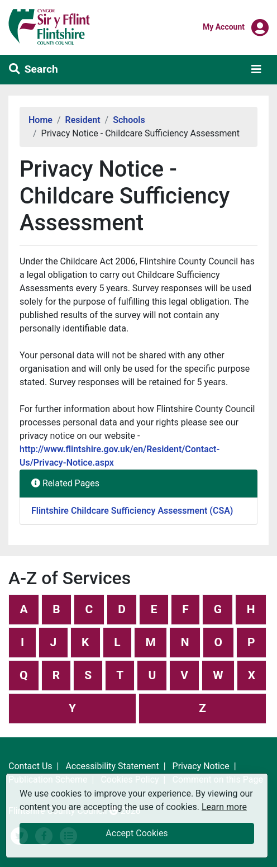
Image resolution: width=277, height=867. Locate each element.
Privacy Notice (201, 766)
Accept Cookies (137, 833)
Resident (83, 120)
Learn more (224, 806)
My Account (224, 26)
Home (40, 120)
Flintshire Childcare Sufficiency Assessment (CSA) (132, 510)
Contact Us (30, 766)
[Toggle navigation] (256, 69)
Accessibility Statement (112, 766)
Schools (129, 120)
